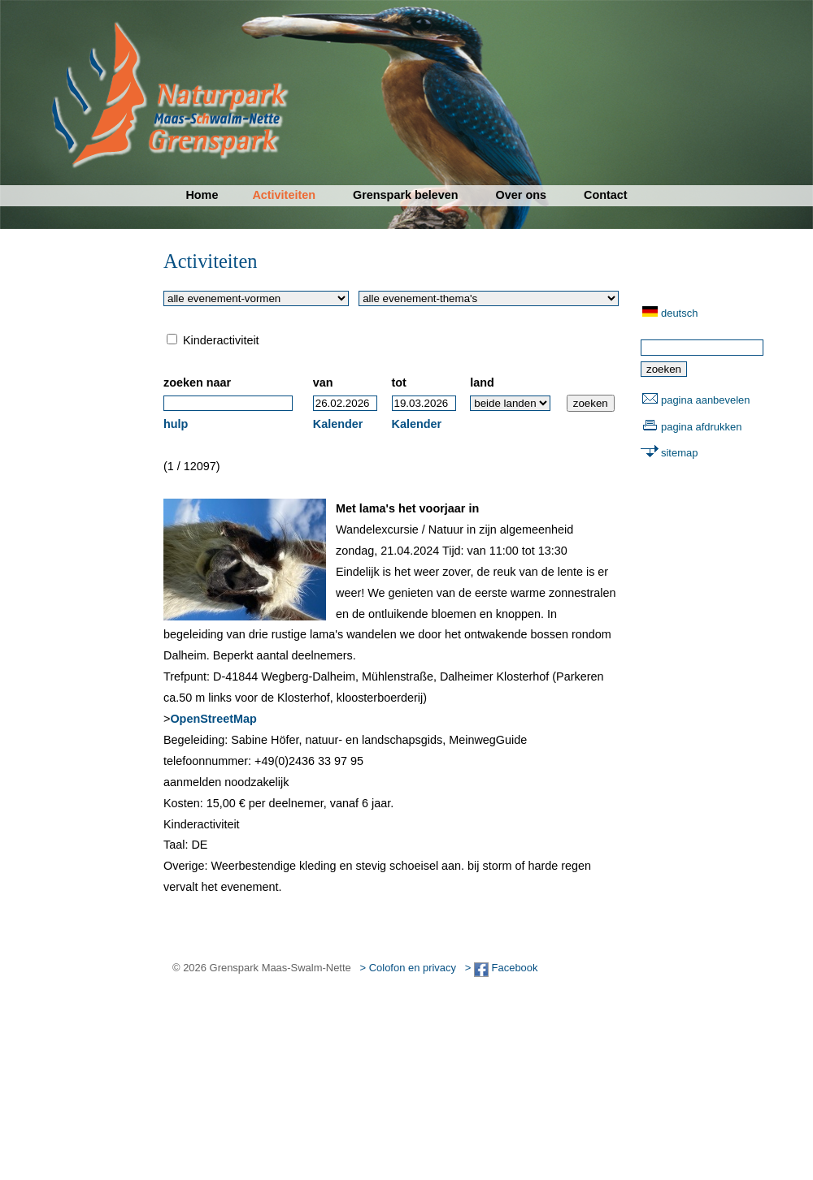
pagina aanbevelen (705, 400)
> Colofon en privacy (408, 968)
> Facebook (501, 968)
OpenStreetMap (213, 718)
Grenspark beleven (406, 194)
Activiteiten (283, 194)
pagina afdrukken (701, 427)
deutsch (679, 313)
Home (201, 194)
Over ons (521, 194)
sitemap (679, 453)
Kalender (338, 423)
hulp (175, 423)
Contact (606, 194)
